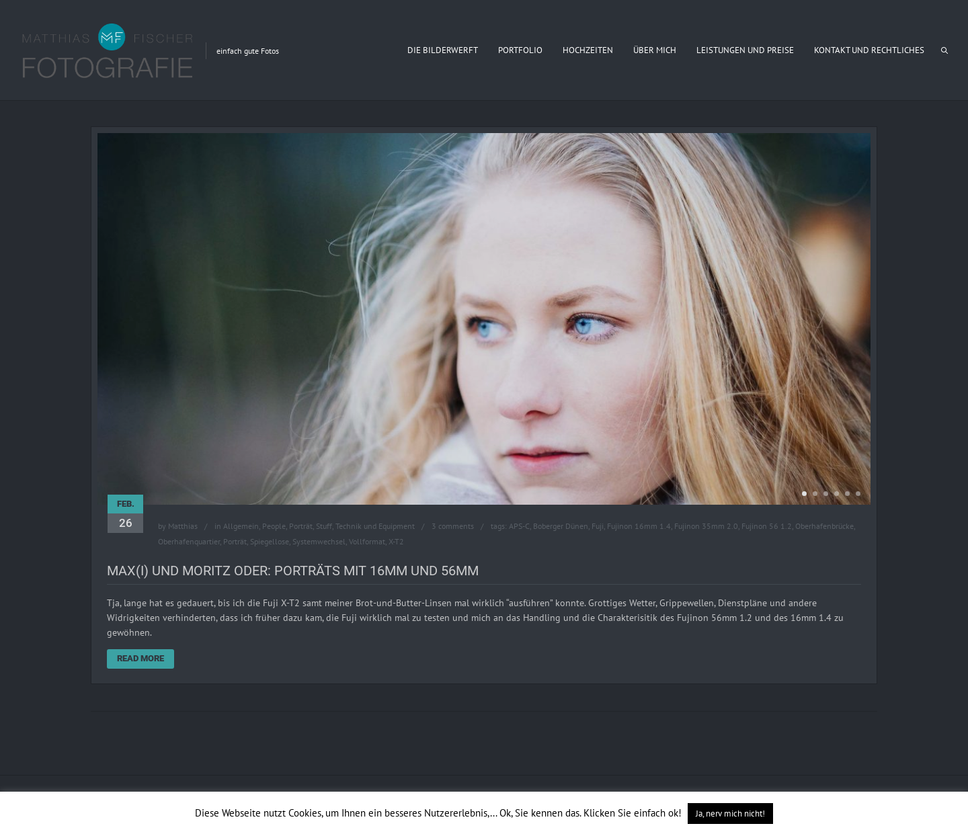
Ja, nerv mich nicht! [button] (730, 813)
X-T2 (396, 541)
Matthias (183, 526)
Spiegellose (269, 541)
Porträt (301, 526)
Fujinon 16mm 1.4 (639, 526)
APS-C (519, 526)
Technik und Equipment (375, 526)
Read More (140, 658)
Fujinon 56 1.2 (766, 526)
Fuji (598, 526)
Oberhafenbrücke (824, 526)
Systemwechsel (319, 541)
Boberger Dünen (560, 526)
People (274, 526)
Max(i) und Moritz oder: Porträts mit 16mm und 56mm (293, 571)
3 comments (453, 526)
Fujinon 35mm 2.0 (706, 526)
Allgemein (241, 526)
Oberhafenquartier (189, 541)
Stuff (324, 526)
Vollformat (367, 541)
